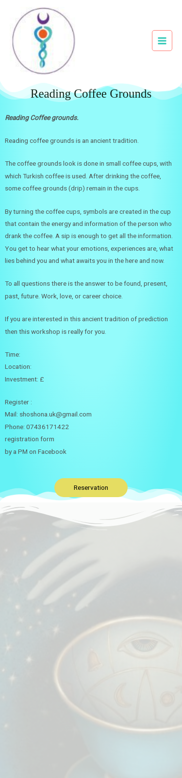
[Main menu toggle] (162, 40)
